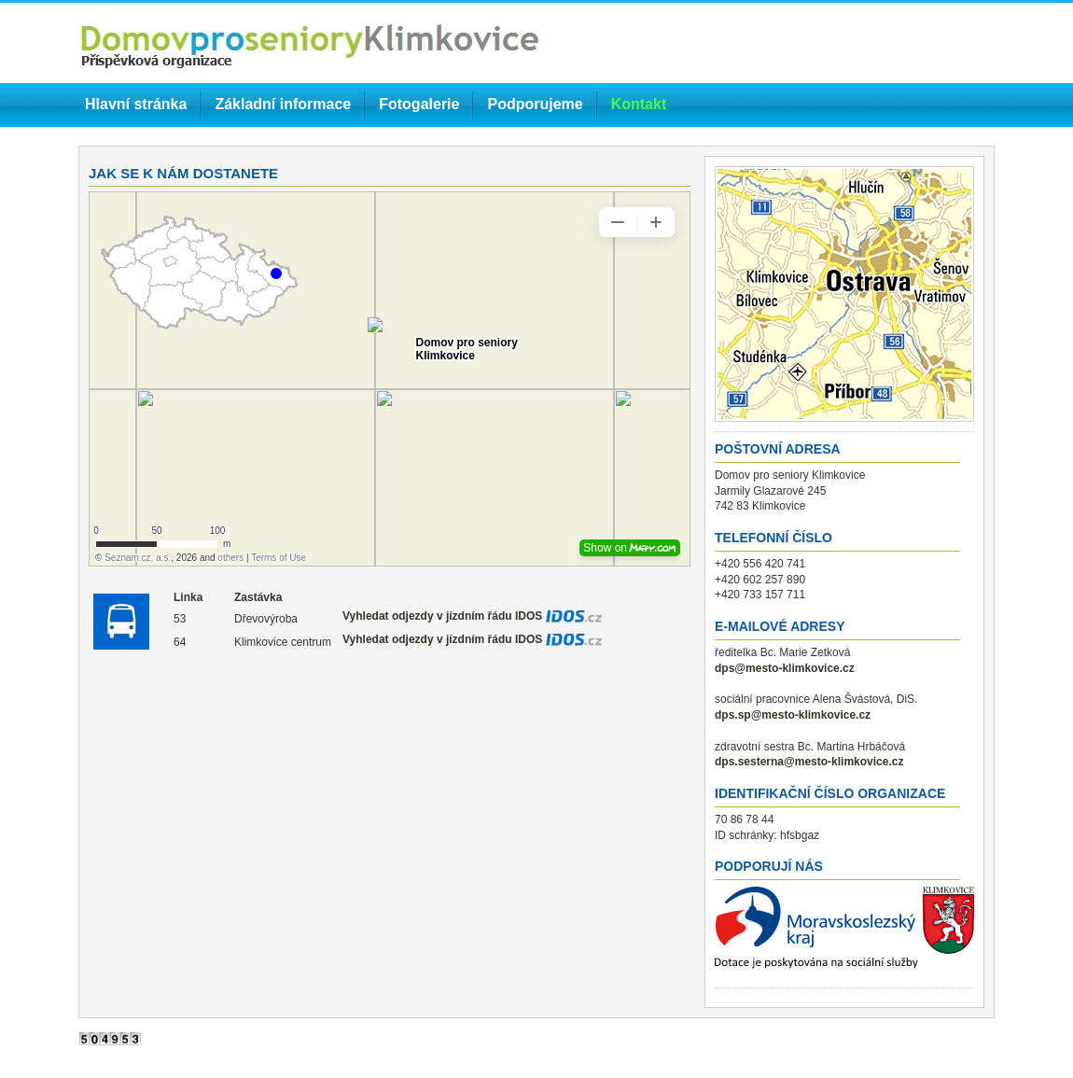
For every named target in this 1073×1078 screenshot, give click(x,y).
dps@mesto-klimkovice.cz (785, 668)
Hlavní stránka (136, 104)
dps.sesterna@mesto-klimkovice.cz (809, 761)
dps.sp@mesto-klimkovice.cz (793, 714)
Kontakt (639, 104)
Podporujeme (534, 104)
